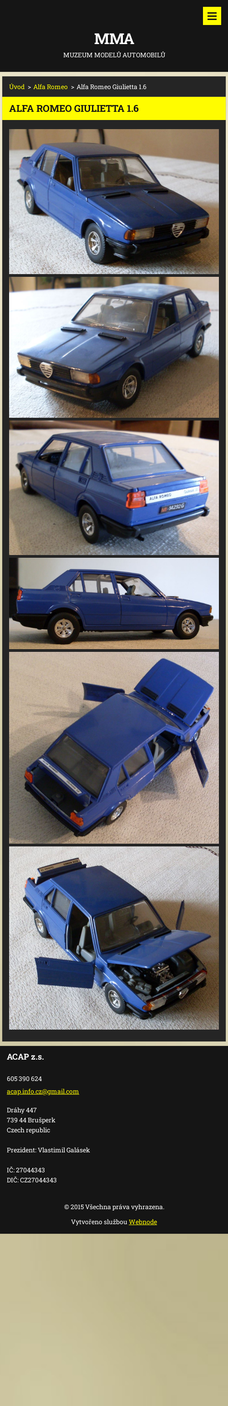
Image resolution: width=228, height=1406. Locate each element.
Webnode (143, 1221)
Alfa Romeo (50, 86)
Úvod (17, 86)
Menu (212, 16)
